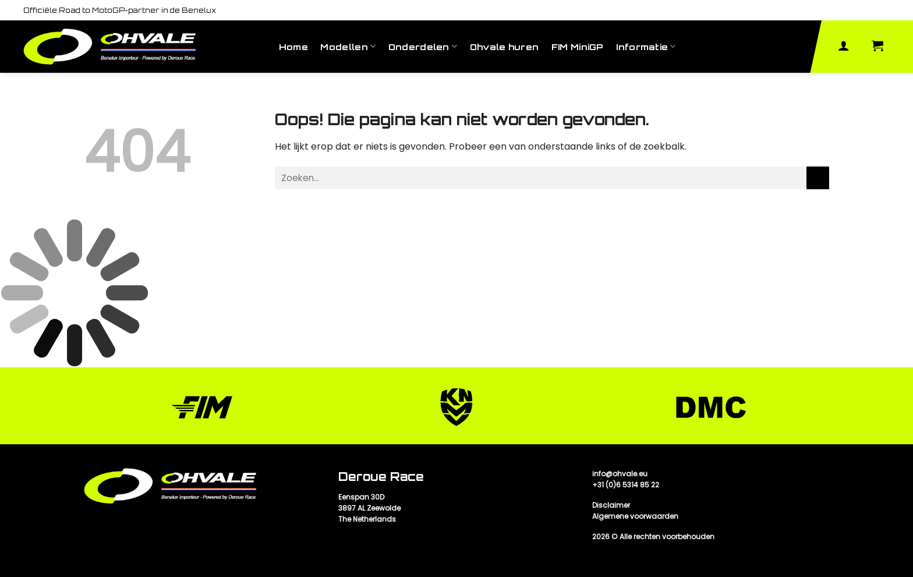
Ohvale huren (504, 46)
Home (293, 46)
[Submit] (817, 178)
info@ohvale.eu (619, 474)
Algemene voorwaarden (635, 516)
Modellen (348, 46)
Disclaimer (611, 505)
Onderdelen (422, 46)
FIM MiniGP (577, 46)
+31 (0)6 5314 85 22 (625, 485)
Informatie (645, 46)
